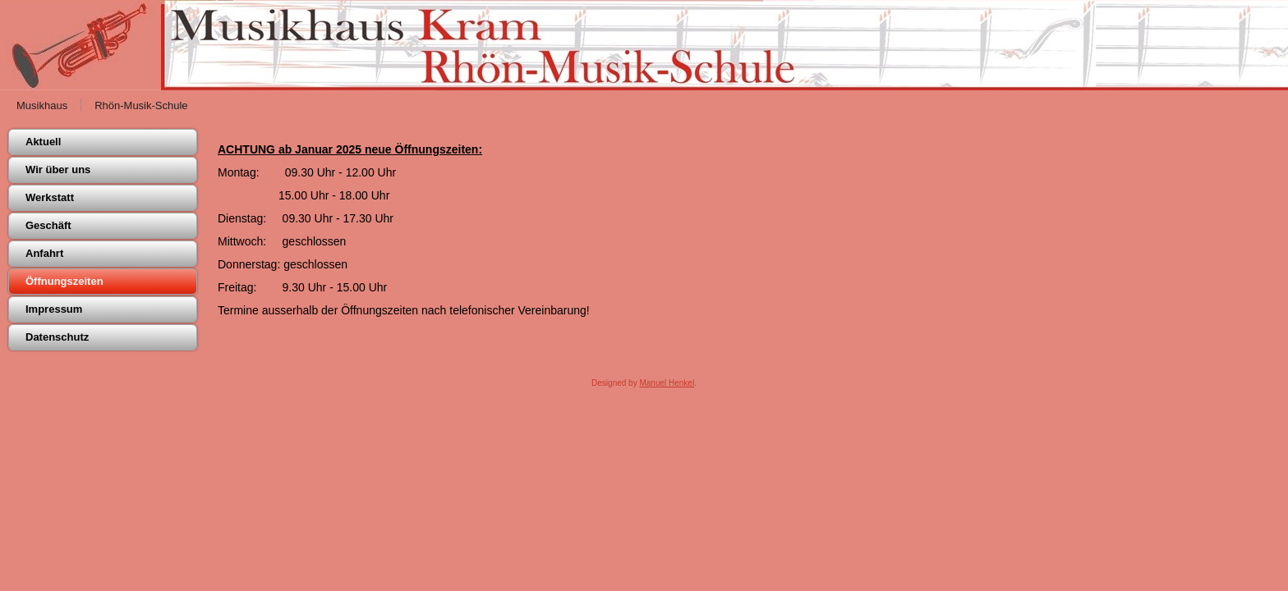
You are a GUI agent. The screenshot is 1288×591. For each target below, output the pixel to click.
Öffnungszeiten (64, 281)
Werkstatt (49, 197)
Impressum (53, 309)
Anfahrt (44, 253)
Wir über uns (57, 169)
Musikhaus (41, 105)
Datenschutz (57, 337)
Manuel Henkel (666, 382)
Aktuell (43, 141)
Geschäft (48, 225)
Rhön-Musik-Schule (140, 105)
